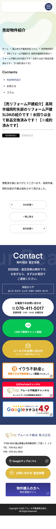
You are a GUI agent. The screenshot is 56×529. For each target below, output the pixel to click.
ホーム (5, 48)
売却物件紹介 (47, 48)
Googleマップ (24, 461)
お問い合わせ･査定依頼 (30, 473)
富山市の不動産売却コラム (24, 48)
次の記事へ (28, 204)
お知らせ (11, 86)
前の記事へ (28, 228)
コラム (10, 92)
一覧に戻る (28, 216)
